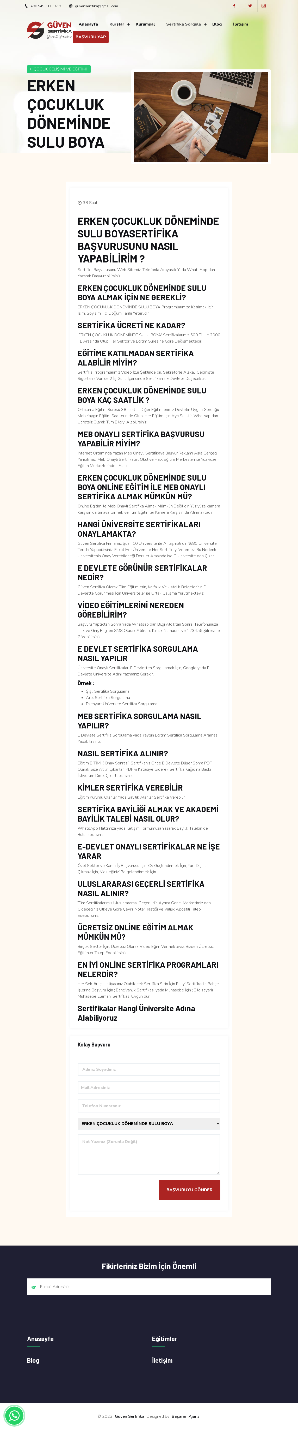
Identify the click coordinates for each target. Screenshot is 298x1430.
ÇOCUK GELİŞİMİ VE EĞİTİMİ (60, 69)
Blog (217, 24)
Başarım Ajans (186, 1416)
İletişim (240, 24)
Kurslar (116, 24)
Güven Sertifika (129, 1416)
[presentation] (117, 1190)
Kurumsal (145, 24)
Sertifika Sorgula (183, 24)
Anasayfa (88, 24)
